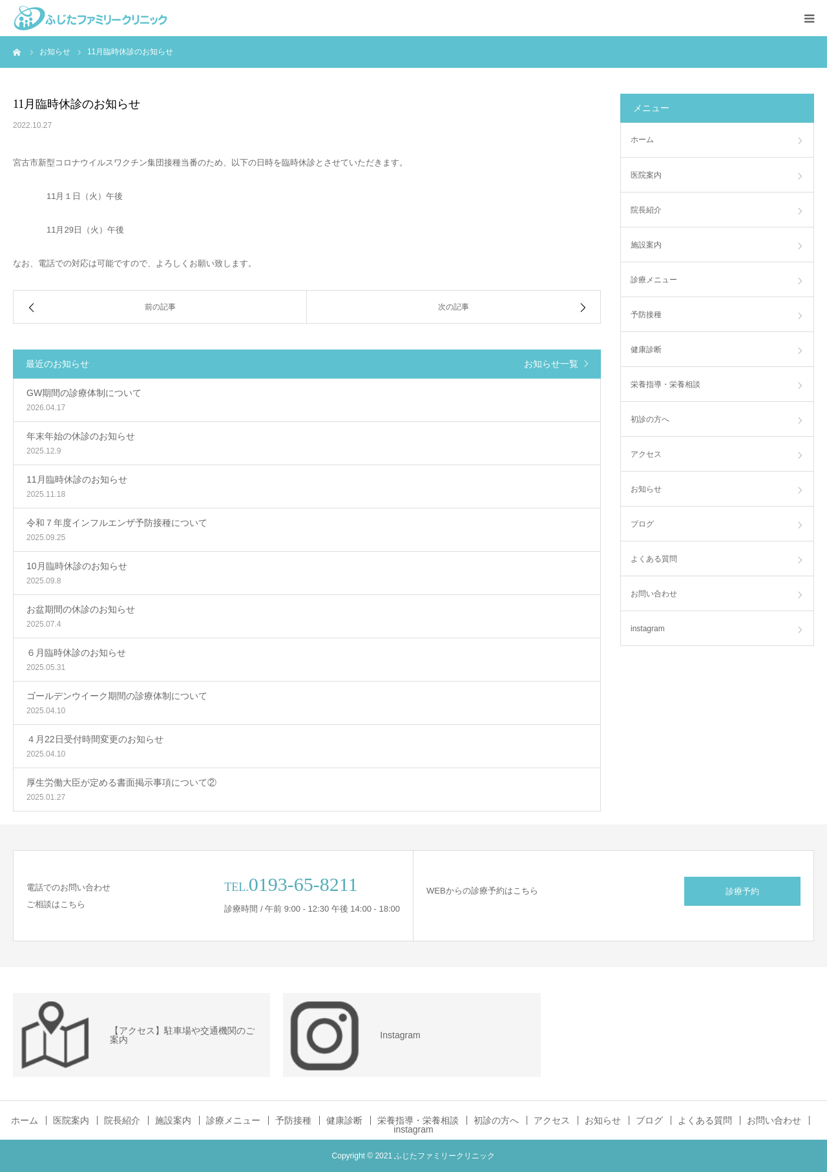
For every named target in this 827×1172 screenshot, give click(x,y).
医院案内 (646, 175)
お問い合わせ (654, 593)
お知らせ (646, 489)
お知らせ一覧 (551, 364)
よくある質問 (654, 558)
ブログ (642, 523)
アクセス (646, 454)
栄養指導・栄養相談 (665, 384)
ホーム (642, 139)
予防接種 (646, 314)
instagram (648, 628)
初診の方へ (650, 419)
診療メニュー (654, 279)
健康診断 (646, 349)
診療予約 (742, 891)
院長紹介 (646, 210)
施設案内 (646, 244)
